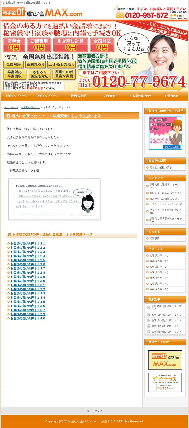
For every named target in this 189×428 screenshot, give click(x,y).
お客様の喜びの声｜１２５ (28, 260)
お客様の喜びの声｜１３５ (28, 301)
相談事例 (155, 238)
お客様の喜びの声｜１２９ (28, 276)
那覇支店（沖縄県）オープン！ (164, 186)
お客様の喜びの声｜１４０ (28, 318)
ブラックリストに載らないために (166, 211)
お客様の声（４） (159, 272)
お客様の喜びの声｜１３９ (28, 314)
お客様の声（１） (159, 255)
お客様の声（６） (159, 283)
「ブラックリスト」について (166, 204)
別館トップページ (16, 95)
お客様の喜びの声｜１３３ (28, 293)
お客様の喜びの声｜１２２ (28, 247)
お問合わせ (171, 95)
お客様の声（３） (159, 266)
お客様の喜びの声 (140, 95)
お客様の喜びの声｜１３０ (28, 281)
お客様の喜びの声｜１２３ (28, 251)
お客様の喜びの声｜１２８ (28, 272)
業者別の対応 (78, 95)
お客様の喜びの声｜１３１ (28, 285)
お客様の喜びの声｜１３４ (28, 297)
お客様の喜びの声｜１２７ (28, 268)
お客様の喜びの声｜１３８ (167, 326)
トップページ (11, 107)
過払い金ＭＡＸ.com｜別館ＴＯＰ (93, 421)
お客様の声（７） (30, 107)
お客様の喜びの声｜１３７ (28, 310)
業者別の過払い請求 (161, 167)
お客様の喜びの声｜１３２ (28, 289)
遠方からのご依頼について (164, 198)
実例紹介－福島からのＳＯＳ (166, 193)
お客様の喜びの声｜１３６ (28, 306)
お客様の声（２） (159, 261)
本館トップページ (47, 95)
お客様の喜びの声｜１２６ (28, 264)
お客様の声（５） (159, 278)
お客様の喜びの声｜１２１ (28, 243)
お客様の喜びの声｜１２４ (28, 256)
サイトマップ (94, 410)
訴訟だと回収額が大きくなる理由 (166, 220)
